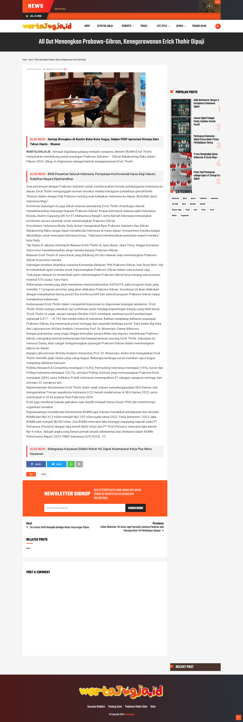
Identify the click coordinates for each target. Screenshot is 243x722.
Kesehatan (214, 198)
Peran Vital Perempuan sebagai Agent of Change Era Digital (207, 175)
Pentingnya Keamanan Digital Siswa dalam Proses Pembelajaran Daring (206, 139)
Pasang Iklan (199, 26)
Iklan (153, 707)
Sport (195, 209)
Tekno (203, 209)
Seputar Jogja (177, 209)
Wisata (174, 215)
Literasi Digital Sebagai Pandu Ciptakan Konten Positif (205, 121)
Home (87, 26)
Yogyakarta (185, 215)
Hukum (193, 198)
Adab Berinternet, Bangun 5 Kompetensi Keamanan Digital (206, 103)
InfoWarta (203, 198)
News (43, 474)
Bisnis (185, 198)
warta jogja (129, 714)
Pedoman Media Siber (136, 707)
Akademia (175, 198)
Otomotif (193, 204)
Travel (212, 209)
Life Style (175, 204)
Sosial (188, 209)
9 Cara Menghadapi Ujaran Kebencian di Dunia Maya (206, 156)
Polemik (202, 204)
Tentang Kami (115, 707)
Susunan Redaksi (96, 707)
